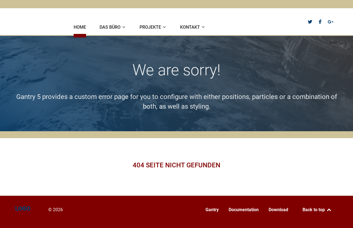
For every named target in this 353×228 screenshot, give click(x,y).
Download (278, 209)
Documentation (244, 209)
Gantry (212, 209)
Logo (25, 21)
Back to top (317, 209)
